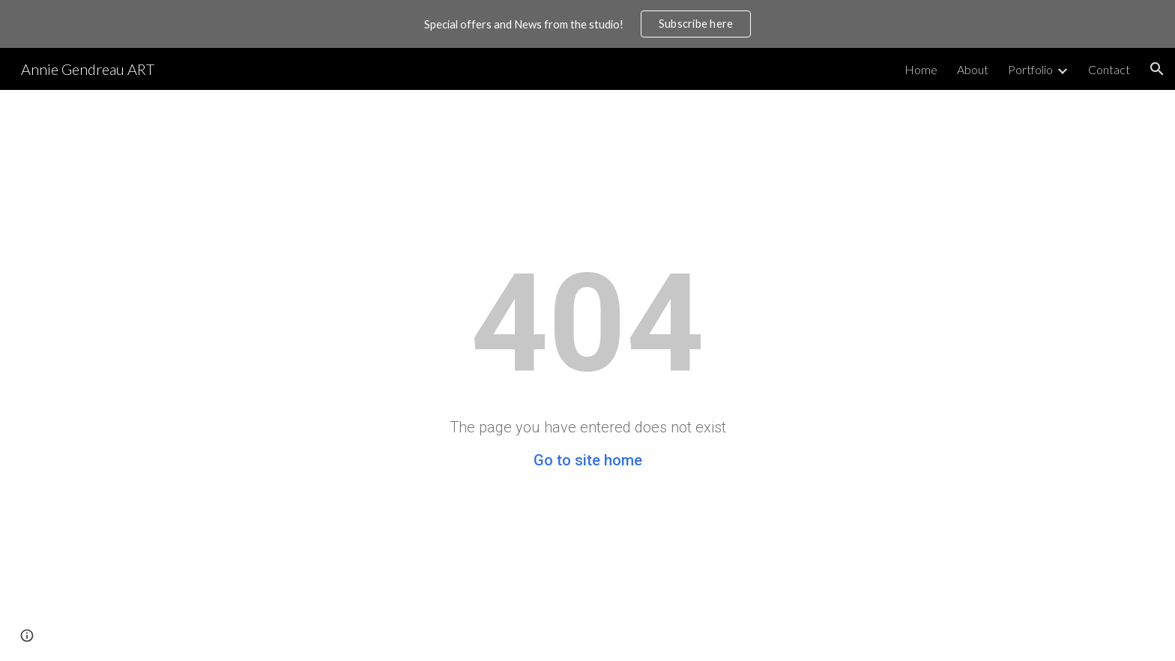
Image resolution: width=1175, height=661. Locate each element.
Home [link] (920, 69)
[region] (587, 24)
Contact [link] (1109, 69)
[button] (1157, 69)
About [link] (972, 69)
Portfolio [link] (1030, 69)
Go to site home (588, 460)
